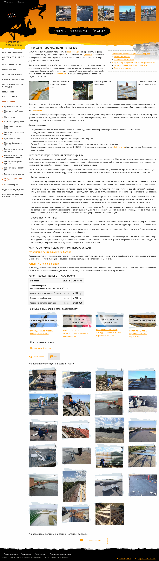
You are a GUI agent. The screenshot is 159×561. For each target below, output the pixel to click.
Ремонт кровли (16, 557)
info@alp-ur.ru (119, 147)
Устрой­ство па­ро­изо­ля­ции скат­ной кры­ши (131, 54)
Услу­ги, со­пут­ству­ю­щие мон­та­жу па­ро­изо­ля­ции (133, 62)
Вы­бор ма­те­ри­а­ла (122, 57)
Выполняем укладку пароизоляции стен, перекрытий (138, 334)
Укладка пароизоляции (32, 557)
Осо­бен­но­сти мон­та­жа (124, 59)
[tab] (37, 356)
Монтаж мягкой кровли (42, 342)
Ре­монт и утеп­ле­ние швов (125, 68)
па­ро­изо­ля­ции (59, 74)
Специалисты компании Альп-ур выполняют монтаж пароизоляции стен (108, 333)
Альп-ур (4, 557)
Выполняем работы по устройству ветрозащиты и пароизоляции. (75, 333)
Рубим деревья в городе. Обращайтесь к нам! (41, 332)
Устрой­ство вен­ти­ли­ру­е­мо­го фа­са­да (130, 65)
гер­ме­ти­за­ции (73, 52)
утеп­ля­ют (88, 55)
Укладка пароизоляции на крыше (56, 557)
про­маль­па (37, 110)
